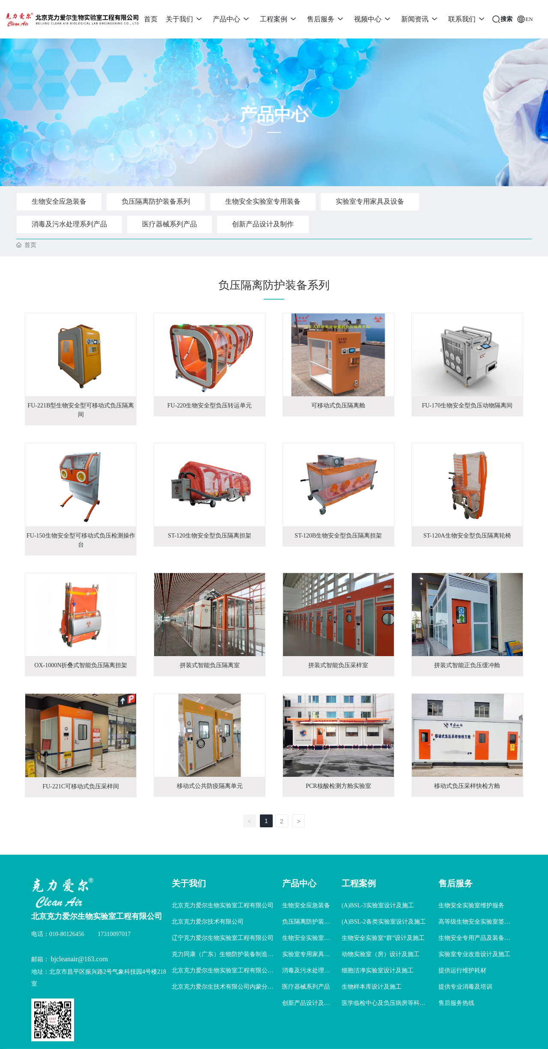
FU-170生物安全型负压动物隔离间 (467, 405)
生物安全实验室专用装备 (263, 201)
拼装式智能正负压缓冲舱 (467, 665)
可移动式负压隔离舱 (338, 405)
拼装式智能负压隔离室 (210, 665)
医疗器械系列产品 (169, 224)
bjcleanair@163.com (79, 959)
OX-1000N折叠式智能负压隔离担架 (80, 665)
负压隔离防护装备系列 (156, 201)
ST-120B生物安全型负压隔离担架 (338, 535)
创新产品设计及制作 (263, 224)
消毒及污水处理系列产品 (69, 224)
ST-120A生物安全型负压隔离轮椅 (467, 535)
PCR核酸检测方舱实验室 (338, 786)
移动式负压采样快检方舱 (467, 786)
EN (529, 19)
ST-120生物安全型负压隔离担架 (209, 535)
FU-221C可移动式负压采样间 (80, 786)
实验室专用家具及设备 (370, 201)
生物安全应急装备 (59, 201)
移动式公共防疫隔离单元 (210, 786)
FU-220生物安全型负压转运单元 (209, 405)
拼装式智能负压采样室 (338, 665)
